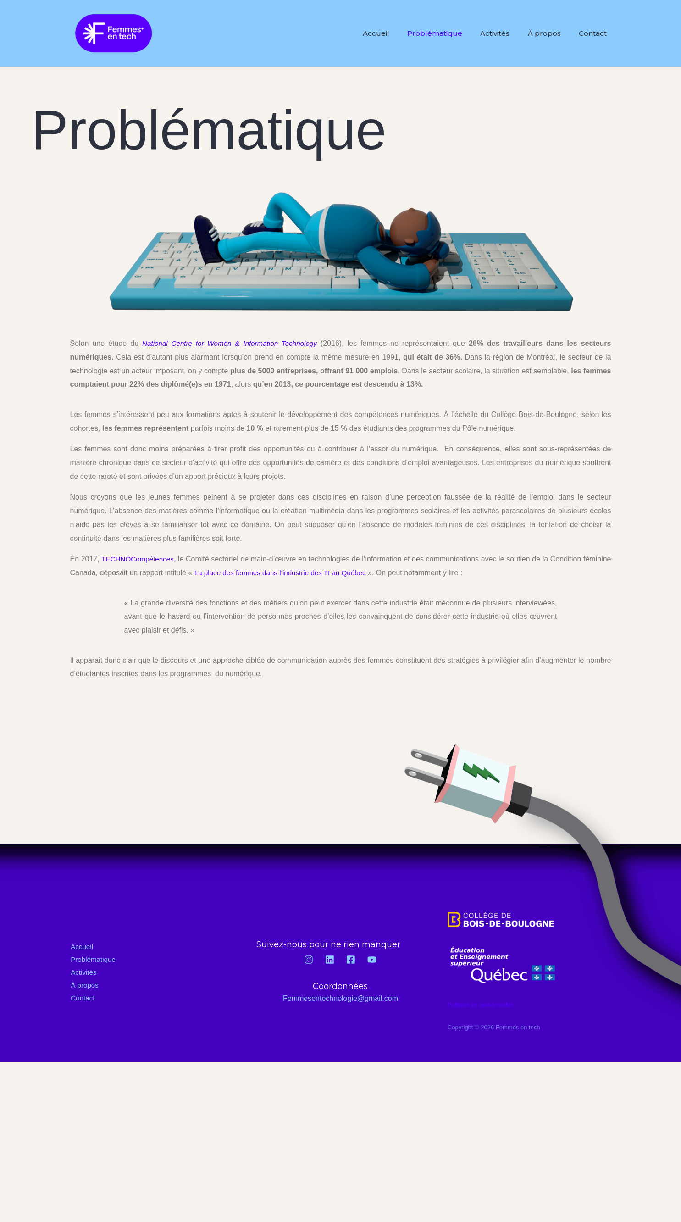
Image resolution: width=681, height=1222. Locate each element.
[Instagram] (309, 960)
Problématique (446, 33)
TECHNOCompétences (142, 559)
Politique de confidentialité (482, 1004)
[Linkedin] (330, 960)
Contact (595, 33)
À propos (549, 33)
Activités (503, 33)
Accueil (391, 33)
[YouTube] (372, 960)
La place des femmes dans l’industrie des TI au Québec (314, 573)
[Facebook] (351, 960)
